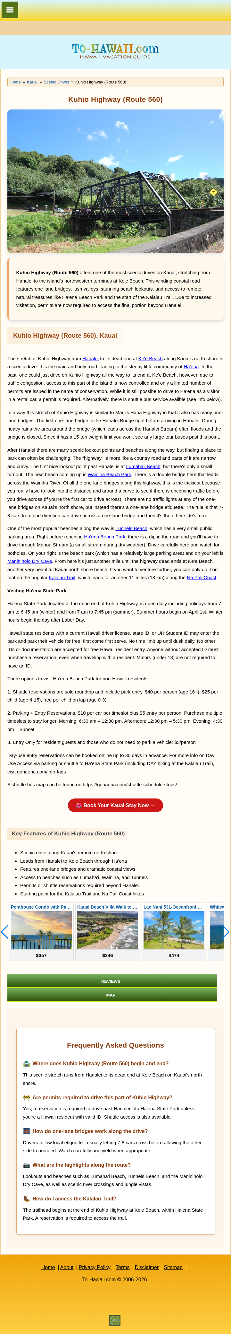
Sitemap (173, 1267)
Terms (123, 1267)
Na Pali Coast (201, 577)
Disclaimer (147, 1267)
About (67, 1267)
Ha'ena (191, 366)
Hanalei (90, 358)
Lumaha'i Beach (143, 466)
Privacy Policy (94, 1267)
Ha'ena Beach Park (104, 536)
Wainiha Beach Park (109, 474)
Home (48, 1267)
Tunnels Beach (131, 528)
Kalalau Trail (62, 577)
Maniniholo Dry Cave (29, 561)
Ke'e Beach (150, 358)
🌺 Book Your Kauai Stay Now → (115, 805)
